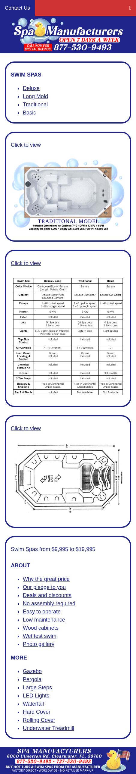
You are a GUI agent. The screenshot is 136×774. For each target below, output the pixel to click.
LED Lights (36, 696)
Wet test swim (39, 636)
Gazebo (32, 671)
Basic (29, 113)
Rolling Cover (39, 720)
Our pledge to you (44, 587)
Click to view (26, 145)
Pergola (32, 679)
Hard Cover (36, 712)
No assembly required (49, 603)
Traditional (35, 105)
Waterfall (33, 704)
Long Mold (35, 96)
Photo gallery (38, 644)
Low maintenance (44, 620)
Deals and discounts (47, 595)
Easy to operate (42, 612)
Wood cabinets (41, 628)
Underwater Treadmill (48, 728)
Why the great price (46, 579)
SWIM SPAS (26, 75)
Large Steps (37, 688)
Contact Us (17, 8)
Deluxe (31, 88)
